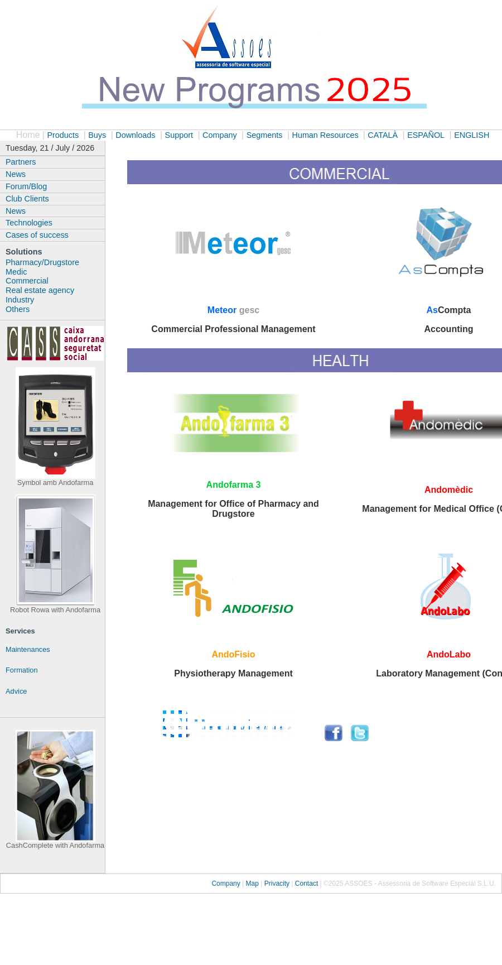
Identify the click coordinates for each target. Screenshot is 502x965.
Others (18, 309)
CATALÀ (383, 135)
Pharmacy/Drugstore (42, 262)
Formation (22, 670)
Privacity (278, 883)
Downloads (135, 135)
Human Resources (326, 135)
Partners (21, 161)
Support (179, 135)
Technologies (29, 222)
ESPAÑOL (426, 135)
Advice (16, 691)
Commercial (27, 280)
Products (63, 135)
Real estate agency (40, 290)
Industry (20, 299)
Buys (97, 135)
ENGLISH (471, 135)
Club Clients (27, 198)
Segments (265, 135)
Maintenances (28, 649)
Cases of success (37, 235)
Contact (306, 883)
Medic (16, 271)
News (16, 174)
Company (219, 135)
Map (253, 883)
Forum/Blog (26, 186)
